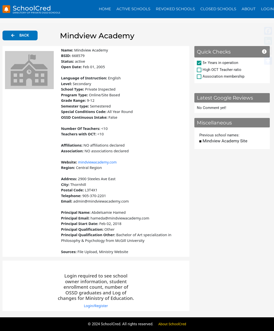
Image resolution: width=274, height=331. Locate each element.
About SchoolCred (172, 324)
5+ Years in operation (220, 62)
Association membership (223, 76)
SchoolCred (34, 7)
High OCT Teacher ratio (222, 69)
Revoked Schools (175, 8)
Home (105, 8)
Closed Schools (218, 8)
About (249, 8)
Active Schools (133, 8)
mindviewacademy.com (98, 162)
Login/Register (96, 305)
